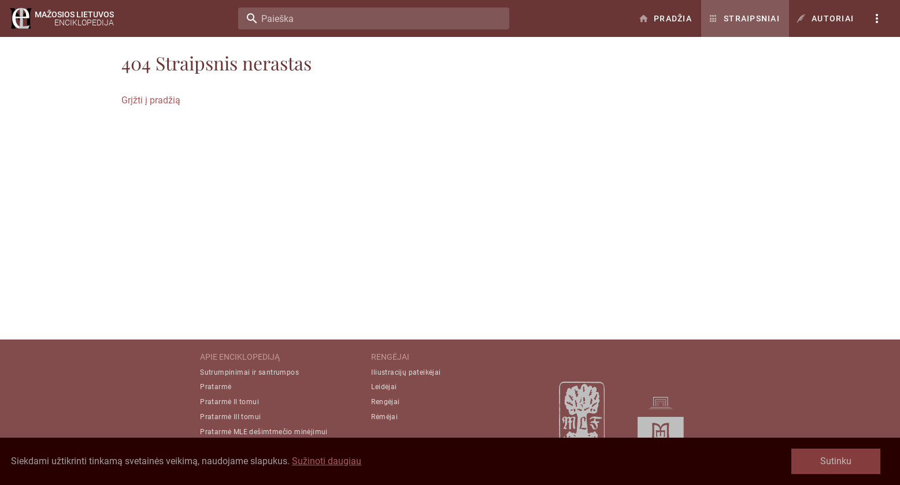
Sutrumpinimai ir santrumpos (249, 372)
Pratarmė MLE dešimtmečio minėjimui (264, 432)
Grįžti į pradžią (150, 100)
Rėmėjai (384, 417)
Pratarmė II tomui (229, 402)
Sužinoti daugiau (326, 461)
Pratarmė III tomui (230, 417)
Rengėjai (385, 402)
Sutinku (835, 461)
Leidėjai (384, 387)
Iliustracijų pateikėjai (405, 372)
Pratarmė (215, 387)
